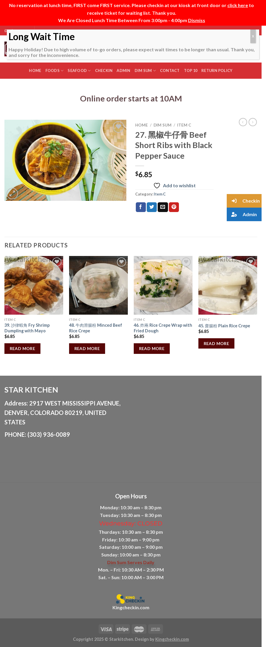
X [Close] (253, 36)
